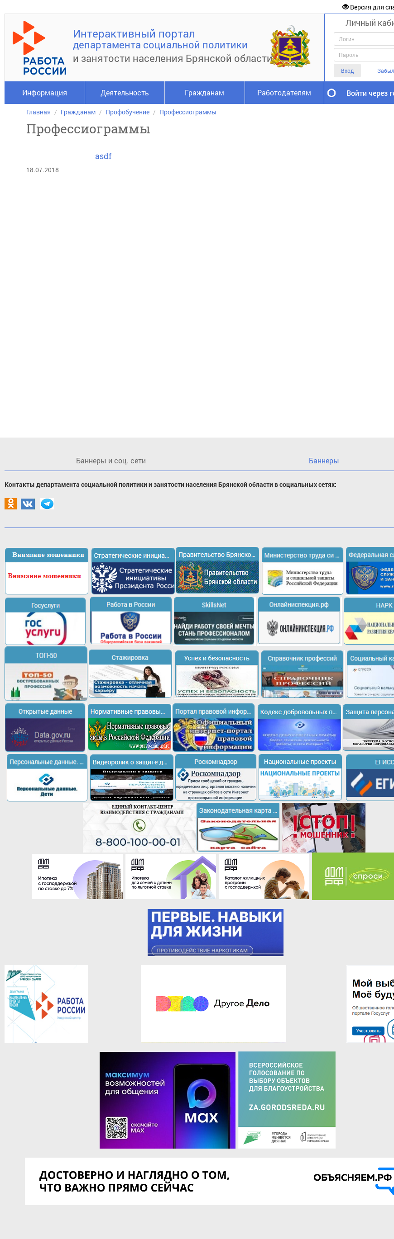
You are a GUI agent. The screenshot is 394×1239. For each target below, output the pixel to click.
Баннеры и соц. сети (111, 460)
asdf (103, 156)
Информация (44, 92)
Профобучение (127, 112)
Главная (38, 112)
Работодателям (284, 92)
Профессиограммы (187, 112)
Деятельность (125, 92)
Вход (347, 70)
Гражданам (204, 92)
